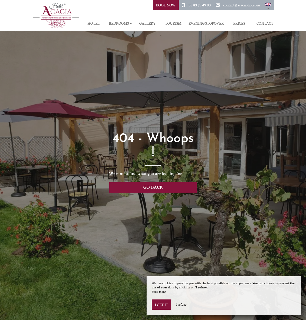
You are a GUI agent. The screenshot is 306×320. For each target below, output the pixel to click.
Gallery (147, 23)
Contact (264, 23)
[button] (268, 5)
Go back (153, 187)
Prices (239, 23)
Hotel (93, 23)
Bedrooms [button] (120, 23)
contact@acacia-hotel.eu (241, 4)
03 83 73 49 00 (199, 4)
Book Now (166, 4)
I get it (161, 304)
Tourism (173, 23)
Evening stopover (206, 23)
